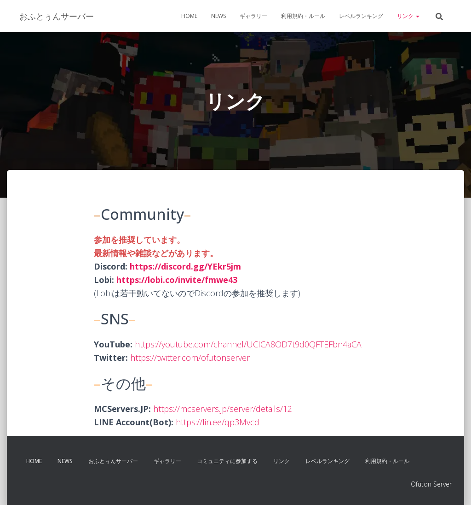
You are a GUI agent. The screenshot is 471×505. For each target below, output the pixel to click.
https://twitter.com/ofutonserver (190, 357)
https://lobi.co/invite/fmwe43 (176, 279)
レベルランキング (361, 16)
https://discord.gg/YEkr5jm (185, 266)
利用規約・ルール (303, 16)
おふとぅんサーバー (113, 461)
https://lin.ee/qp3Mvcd (217, 422)
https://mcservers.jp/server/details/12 (222, 408)
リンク (408, 16)
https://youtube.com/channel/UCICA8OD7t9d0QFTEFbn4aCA (248, 344)
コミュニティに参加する (227, 461)
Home (189, 16)
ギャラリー (253, 16)
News (218, 16)
